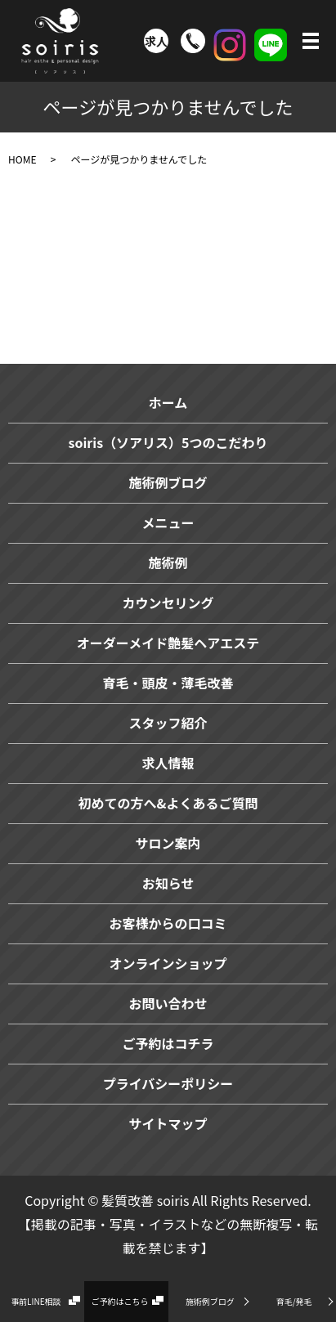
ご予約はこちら (120, 1301)
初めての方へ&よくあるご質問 (168, 803)
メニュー (167, 522)
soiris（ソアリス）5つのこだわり (167, 442)
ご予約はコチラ (167, 1043)
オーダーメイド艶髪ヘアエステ (168, 642)
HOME (22, 159)
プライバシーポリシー (168, 1083)
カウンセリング (167, 602)
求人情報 (167, 763)
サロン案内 (167, 843)
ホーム (168, 402)
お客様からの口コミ (167, 923)
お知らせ (168, 883)
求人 (156, 41)
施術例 (167, 562)
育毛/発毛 (294, 1301)
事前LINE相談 (35, 1301)
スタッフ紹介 (167, 723)
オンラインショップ (167, 963)
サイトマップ (167, 1123)
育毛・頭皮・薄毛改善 (167, 682)
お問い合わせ (167, 1003)
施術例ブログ (210, 1301)
